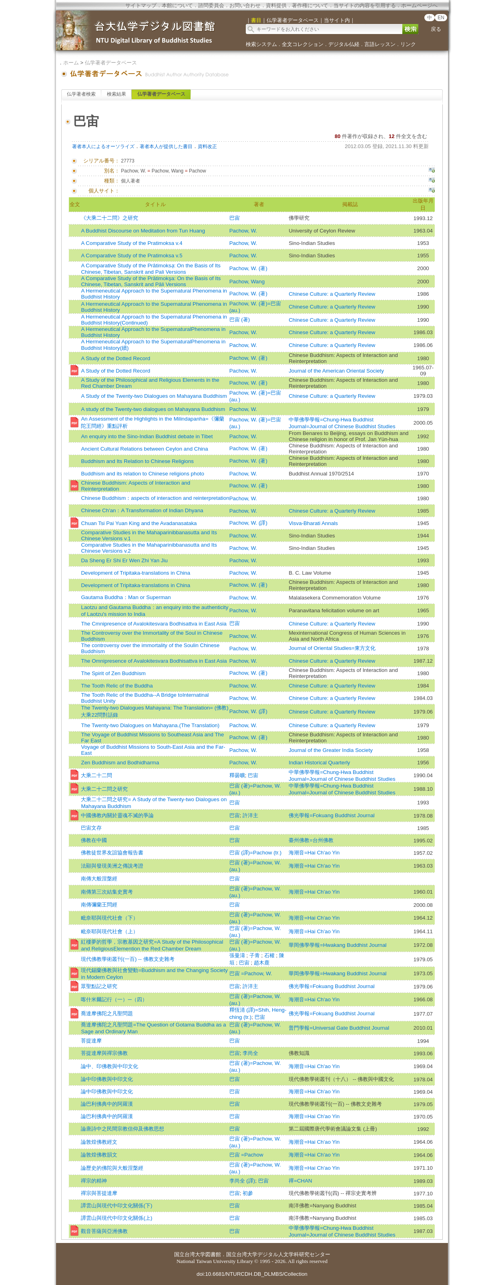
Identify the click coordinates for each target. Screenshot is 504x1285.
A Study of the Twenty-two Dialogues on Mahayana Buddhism (154, 396)
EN (441, 17)
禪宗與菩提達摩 (99, 1193)
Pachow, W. (243, 231)
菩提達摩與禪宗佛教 (104, 1053)
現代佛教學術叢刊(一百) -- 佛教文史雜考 (127, 959)
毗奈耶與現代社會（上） (109, 931)
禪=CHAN (300, 1181)
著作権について (310, 5)
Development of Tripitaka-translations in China (135, 573)
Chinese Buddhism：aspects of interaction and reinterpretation (155, 498)
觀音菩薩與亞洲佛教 (104, 1231)
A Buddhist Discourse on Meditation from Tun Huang (143, 231)
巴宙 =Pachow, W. (250, 973)
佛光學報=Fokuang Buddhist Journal (332, 815)
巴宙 (234, 218)
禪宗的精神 (94, 1181)
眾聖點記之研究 (99, 986)
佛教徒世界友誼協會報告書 (112, 853)
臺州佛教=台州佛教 (311, 840)
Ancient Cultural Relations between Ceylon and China (144, 449)
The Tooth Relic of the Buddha (117, 686)
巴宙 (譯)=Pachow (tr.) (255, 853)
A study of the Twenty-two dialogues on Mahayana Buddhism (153, 409)
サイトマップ (141, 5)
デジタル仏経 (343, 44)
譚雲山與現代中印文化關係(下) (116, 1206)
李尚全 (250, 1053)
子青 (255, 955)
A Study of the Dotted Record (115, 358)
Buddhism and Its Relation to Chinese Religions (137, 461)
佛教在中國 (94, 840)
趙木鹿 (261, 963)
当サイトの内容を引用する (364, 5)
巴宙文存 (91, 828)
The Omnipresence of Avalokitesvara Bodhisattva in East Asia (154, 661)
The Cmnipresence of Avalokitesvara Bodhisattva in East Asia (154, 624)
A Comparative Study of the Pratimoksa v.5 (131, 256)
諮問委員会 (211, 5)
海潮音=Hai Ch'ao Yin (314, 853)
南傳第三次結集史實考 (107, 892)
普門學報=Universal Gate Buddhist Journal (339, 1028)
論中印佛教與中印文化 (107, 1079)
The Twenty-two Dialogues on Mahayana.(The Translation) (150, 725)
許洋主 (250, 815)
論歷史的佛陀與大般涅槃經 (112, 1168)
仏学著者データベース (111, 63)
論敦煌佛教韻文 (99, 1155)
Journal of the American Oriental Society (336, 371)
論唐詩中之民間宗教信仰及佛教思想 (122, 1129)
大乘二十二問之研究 (104, 789)
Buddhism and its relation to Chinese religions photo (142, 474)
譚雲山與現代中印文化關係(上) (116, 1218)
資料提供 (276, 5)
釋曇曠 (237, 775)
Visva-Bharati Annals (313, 523)
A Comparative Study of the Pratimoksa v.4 (131, 243)
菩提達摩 (91, 1041)
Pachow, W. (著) (248, 268)
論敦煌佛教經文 (99, 1142)
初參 (248, 1193)
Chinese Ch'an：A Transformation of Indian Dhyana (142, 510)
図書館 (213, 1254)
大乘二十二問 (96, 775)
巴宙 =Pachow (246, 1155)
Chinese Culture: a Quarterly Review (332, 294)
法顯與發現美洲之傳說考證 (112, 866)
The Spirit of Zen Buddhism (113, 673)
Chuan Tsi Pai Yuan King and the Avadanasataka (139, 523)
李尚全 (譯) (242, 1181)
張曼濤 (238, 955)
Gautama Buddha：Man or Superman (126, 597)
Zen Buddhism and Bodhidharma (120, 763)
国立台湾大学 (189, 1254)
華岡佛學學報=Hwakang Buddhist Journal (337, 945)
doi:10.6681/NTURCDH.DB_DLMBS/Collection (252, 1274)
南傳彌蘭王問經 (99, 905)
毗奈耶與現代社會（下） (109, 918)
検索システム (261, 44)
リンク (408, 44)
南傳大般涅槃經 (99, 879)
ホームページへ (419, 5)
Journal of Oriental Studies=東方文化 (332, 648)
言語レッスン (380, 44)
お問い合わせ (245, 5)
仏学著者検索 (81, 94)
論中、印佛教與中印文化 (109, 1066)
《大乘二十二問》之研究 (109, 218)
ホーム (71, 63)
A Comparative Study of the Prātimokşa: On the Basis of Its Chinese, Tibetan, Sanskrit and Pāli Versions (151, 281)
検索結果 (116, 94)
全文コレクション (302, 44)
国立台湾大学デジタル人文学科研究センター (278, 1254)
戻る (436, 29)
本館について (177, 5)
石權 (270, 955)
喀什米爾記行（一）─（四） (114, 999)
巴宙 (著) (239, 320)
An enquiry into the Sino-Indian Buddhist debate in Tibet (147, 436)
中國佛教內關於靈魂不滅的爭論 (117, 815)
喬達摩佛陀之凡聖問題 (107, 1013)
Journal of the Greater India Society (331, 750)
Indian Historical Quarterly (319, 763)
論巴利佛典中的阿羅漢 (107, 1104)
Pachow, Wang (247, 282)
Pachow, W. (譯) (248, 523)
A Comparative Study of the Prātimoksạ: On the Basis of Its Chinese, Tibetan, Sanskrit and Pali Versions (151, 269)
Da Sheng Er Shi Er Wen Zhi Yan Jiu (124, 560)
